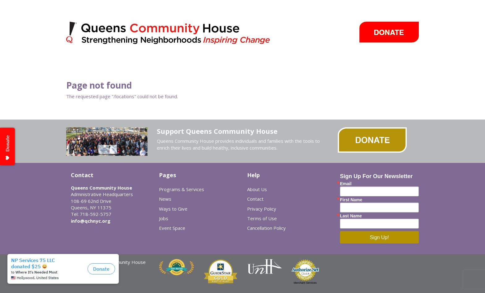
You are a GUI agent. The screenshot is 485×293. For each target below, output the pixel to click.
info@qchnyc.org (90, 221)
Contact (255, 199)
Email (345, 183)
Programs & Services (181, 189)
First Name (351, 200)
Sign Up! (379, 237)
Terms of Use (262, 218)
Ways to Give (173, 209)
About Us (257, 189)
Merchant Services (305, 282)
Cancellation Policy (266, 228)
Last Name (351, 216)
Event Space (172, 228)
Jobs (163, 218)
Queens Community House (176, 34)
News (165, 199)
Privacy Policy (261, 209)
